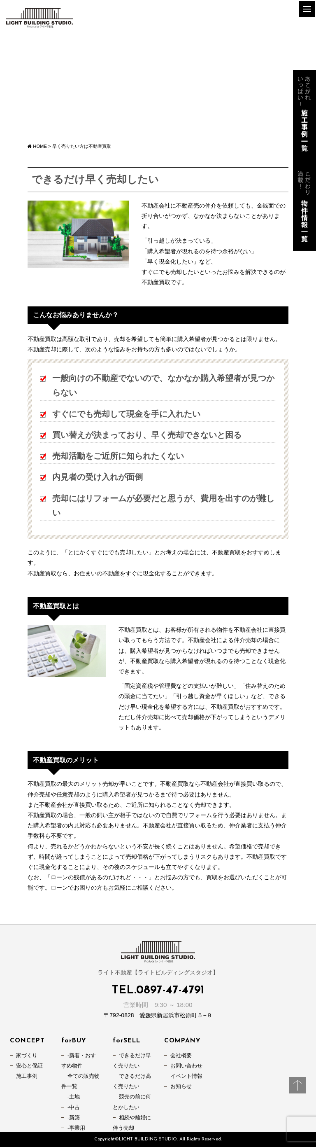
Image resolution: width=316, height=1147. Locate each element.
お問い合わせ (186, 1066)
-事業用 (76, 1128)
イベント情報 (186, 1076)
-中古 (73, 1107)
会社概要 (181, 1055)
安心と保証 (29, 1066)
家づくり (26, 1055)
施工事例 (26, 1076)
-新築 (73, 1118)
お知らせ (181, 1086)
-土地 (73, 1097)
